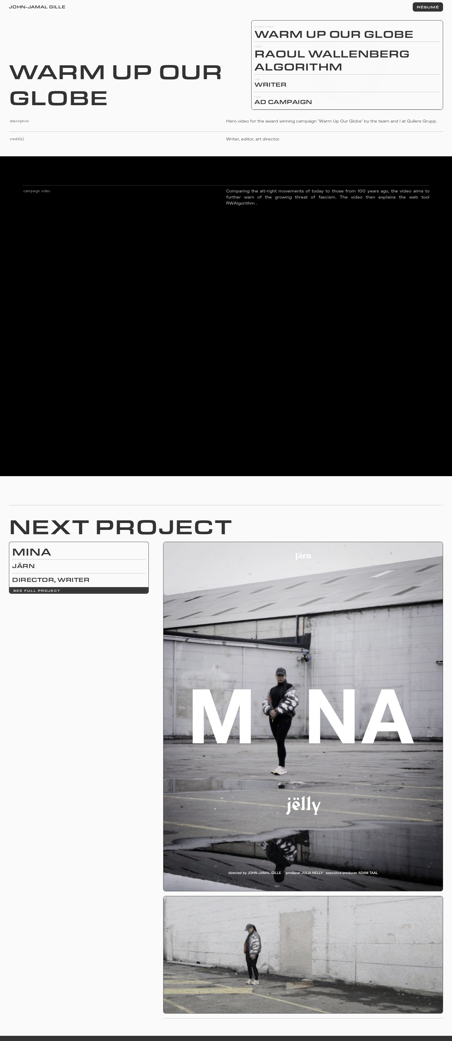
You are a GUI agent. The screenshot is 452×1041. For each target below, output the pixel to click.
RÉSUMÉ (428, 7)
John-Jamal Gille (37, 7)
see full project (36, 591)
